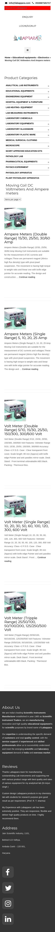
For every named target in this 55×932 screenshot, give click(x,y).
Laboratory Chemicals (19, 118)
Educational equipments (24, 57)
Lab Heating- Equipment (19, 107)
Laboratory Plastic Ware (21, 134)
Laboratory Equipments (20, 123)
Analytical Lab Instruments (22, 85)
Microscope (13, 145)
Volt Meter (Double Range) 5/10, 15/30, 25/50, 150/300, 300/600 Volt (26, 430)
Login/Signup (27, 26)
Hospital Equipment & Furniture (24, 102)
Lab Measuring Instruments (22, 113)
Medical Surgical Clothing (21, 140)
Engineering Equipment (19, 96)
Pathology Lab (14, 156)
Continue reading (27, 277)
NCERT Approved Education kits (24, 151)
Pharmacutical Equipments (21, 161)
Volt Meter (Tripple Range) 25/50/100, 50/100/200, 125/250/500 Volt (25, 624)
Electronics (43, 57)
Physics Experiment (17, 167)
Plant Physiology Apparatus (22, 178)
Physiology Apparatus (19, 173)
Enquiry (27, 17)
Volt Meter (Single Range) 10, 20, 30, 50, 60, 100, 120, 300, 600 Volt (27, 526)
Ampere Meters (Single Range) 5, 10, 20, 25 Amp (25, 336)
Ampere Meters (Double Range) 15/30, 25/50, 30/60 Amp (27, 238)
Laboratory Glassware (19, 129)
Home (7, 57)
